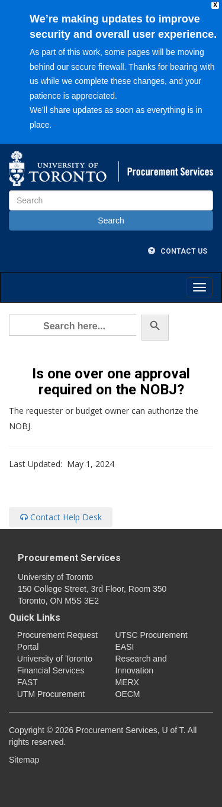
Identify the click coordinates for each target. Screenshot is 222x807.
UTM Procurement (51, 694)
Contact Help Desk (61, 517)
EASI (124, 647)
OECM (127, 694)
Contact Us (177, 251)
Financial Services (51, 670)
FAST (27, 682)
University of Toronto (54, 658)
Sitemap (24, 759)
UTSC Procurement (151, 635)
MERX (127, 682)
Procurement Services (69, 557)
